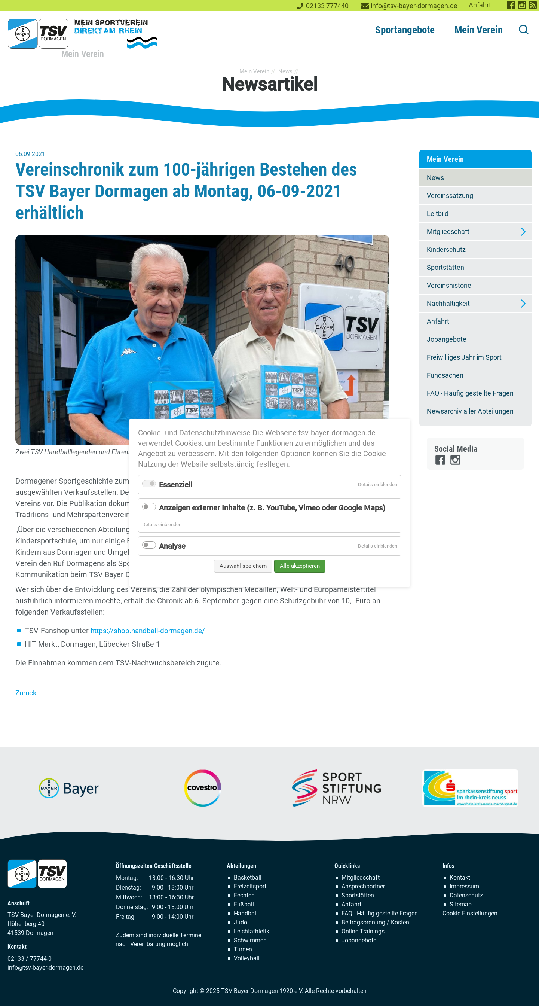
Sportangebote (405, 30)
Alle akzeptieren (300, 566)
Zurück (26, 692)
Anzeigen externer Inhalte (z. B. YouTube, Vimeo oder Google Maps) (272, 507)
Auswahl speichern (243, 566)
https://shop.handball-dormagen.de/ (151, 630)
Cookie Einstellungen (469, 913)
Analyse (172, 546)
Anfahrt (480, 5)
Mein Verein (478, 30)
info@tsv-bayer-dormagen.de (414, 6)
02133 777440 (327, 6)
